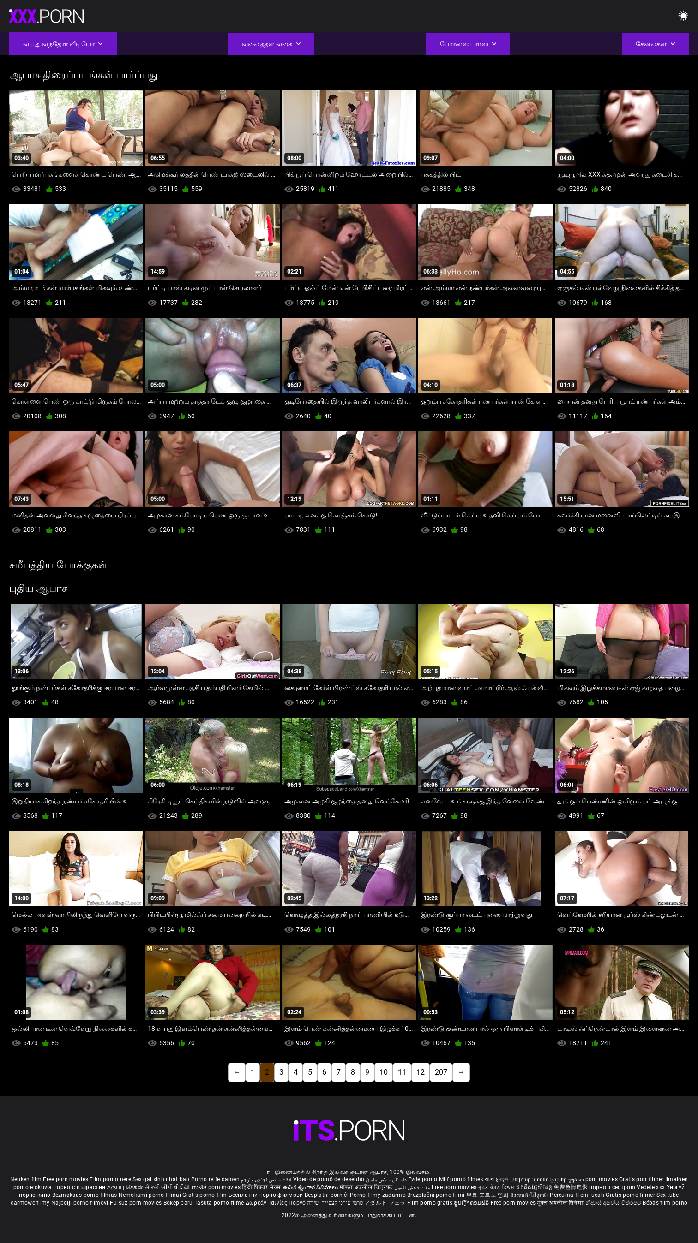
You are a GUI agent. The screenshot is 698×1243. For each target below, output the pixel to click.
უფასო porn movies (593, 1179)
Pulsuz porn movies (136, 1203)
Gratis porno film (205, 1195)
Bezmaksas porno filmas (85, 1195)
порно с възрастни (79, 1187)
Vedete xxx (651, 1187)
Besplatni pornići (327, 1195)
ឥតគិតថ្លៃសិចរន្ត (535, 1187)
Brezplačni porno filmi (436, 1195)
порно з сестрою (612, 1187)
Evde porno (423, 1179)
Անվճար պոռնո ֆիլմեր (539, 1179)
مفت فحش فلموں (412, 1187)
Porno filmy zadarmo (378, 1195)
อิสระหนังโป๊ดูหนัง (530, 1195)
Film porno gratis (430, 1203)
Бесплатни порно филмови (267, 1195)
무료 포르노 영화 (488, 1195)
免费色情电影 (571, 1187)
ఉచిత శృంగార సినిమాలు (311, 1187)
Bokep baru (178, 1203)
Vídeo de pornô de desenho (329, 1179)
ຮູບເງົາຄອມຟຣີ (472, 1203)
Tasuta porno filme (220, 1203)
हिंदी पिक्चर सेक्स (261, 1187)
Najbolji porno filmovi (79, 1203)
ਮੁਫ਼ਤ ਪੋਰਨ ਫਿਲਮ (497, 1187)
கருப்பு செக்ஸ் (125, 1187)
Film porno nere (110, 1179)
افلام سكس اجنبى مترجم (266, 1179)
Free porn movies (66, 1179)
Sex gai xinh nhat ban (160, 1179)
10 (383, 1072)
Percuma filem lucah (578, 1195)
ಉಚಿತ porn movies (217, 1187)
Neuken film (26, 1179)
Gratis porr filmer (642, 1179)
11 (402, 1072)
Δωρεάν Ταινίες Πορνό (276, 1203)
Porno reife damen (215, 1179)
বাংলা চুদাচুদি (496, 1179)
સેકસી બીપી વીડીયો (167, 1187)
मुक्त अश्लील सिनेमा (561, 1203)
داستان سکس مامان (386, 1179)
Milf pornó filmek (461, 1179)
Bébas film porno (665, 1203)
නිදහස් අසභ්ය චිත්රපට (614, 1203)
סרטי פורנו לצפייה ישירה (335, 1203)
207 (441, 1072)
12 (420, 1072)
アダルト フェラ (384, 1203)
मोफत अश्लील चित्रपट (367, 1187)
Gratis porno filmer (631, 1195)
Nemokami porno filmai (151, 1195)
